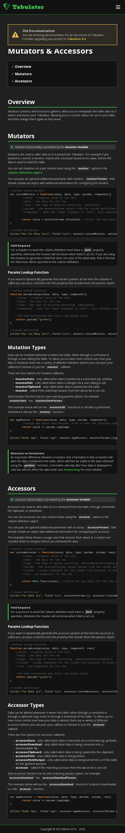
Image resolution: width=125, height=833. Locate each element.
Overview (23, 66)
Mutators (23, 73)
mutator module (76, 147)
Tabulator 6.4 (76, 39)
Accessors (23, 81)
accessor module (78, 499)
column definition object (25, 172)
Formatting (72, 469)
